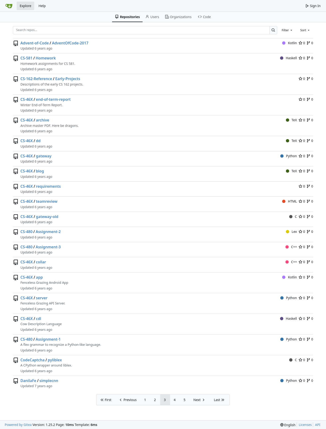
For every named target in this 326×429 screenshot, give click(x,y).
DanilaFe (28, 380)
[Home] (8, 6)
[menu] (288, 425)
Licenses (305, 424)
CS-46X (26, 99)
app (39, 277)
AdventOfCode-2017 (70, 43)
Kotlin (289, 43)
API (317, 424)
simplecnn (48, 380)
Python (288, 156)
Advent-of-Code (34, 43)
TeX (291, 120)
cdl (38, 318)
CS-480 (26, 231)
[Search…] (273, 30)
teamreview (46, 201)
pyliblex (55, 360)
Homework (46, 58)
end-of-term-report (53, 99)
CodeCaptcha (32, 360)
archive (42, 120)
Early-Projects (67, 78)
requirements (48, 186)
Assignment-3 (48, 247)
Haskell (288, 58)
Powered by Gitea (18, 424)
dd (38, 140)
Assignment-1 (48, 339)
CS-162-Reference (36, 78)
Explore (25, 6)
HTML (289, 201)
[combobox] (287, 30)
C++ (291, 247)
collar (41, 262)
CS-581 (26, 58)
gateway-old (47, 216)
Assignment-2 (48, 231)
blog (40, 171)
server (41, 298)
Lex (291, 231)
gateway (43, 156)
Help (42, 6)
